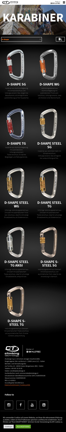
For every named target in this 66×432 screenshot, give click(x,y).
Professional (33, 9)
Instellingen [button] (8, 427)
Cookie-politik (25, 385)
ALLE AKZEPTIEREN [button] (23, 427)
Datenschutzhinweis (12, 385)
